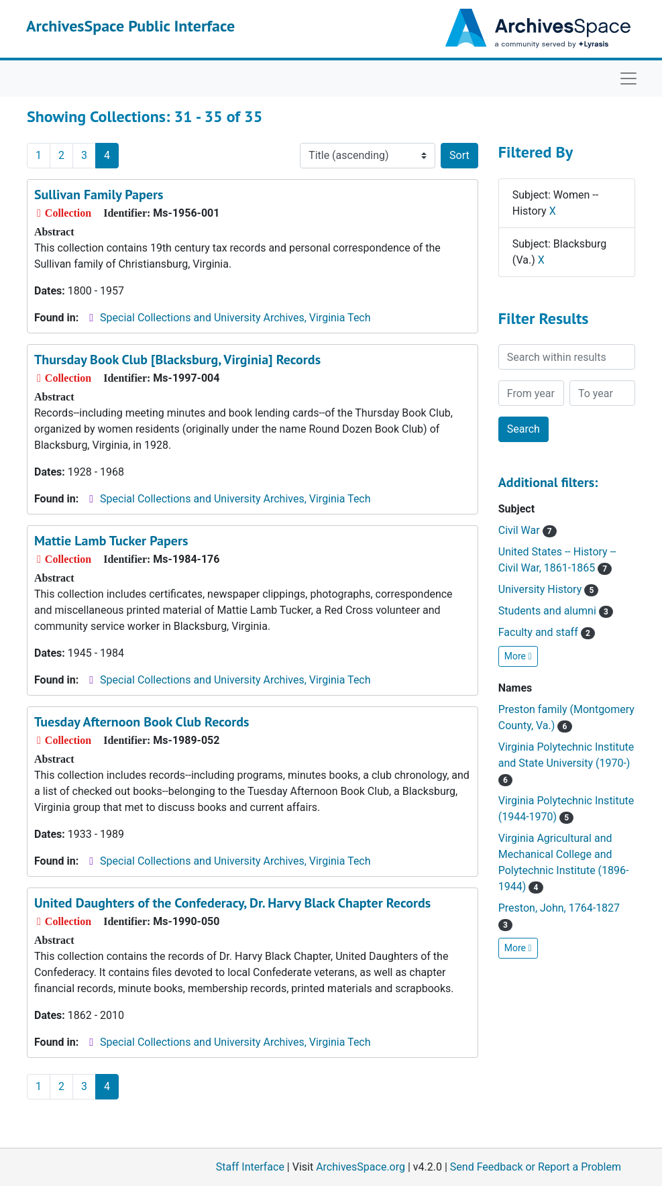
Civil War (527, 530)
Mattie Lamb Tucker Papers (111, 540)
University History (548, 589)
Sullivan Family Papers (98, 194)
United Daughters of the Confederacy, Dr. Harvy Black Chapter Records (232, 903)
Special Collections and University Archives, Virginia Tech (235, 317)
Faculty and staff (546, 632)
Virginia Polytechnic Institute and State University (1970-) (566, 763)
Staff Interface (250, 1167)
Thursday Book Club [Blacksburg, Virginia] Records (177, 359)
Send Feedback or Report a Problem (535, 1167)
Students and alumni (555, 610)
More (518, 656)
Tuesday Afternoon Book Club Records (142, 722)
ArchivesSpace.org (360, 1167)
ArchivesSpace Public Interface (130, 25)
